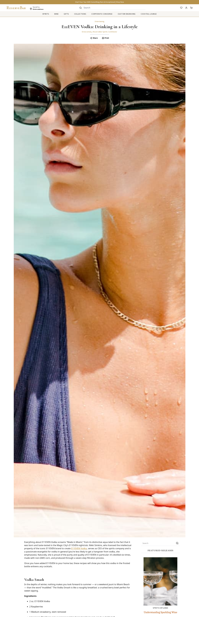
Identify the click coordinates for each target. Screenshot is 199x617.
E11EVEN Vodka (79, 548)
